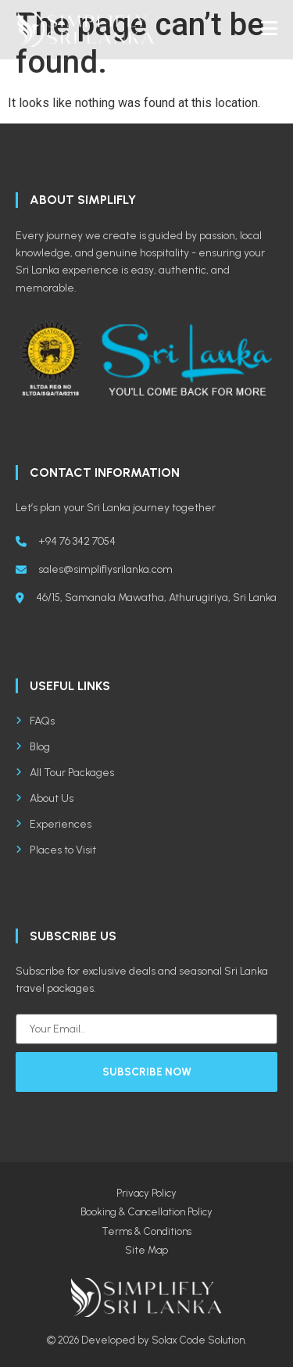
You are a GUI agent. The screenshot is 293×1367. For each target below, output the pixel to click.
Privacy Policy (146, 1193)
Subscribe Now (146, 1072)
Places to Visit (56, 850)
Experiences (53, 824)
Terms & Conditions (146, 1231)
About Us (44, 798)
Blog (33, 746)
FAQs (35, 721)
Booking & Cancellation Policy (146, 1212)
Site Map (146, 1250)
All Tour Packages (65, 772)
